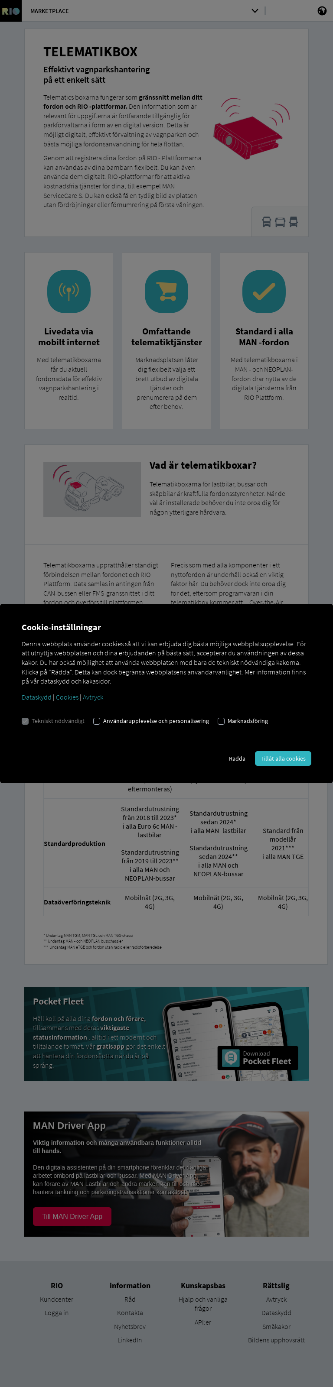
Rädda (237, 758)
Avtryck (93, 697)
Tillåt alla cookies (283, 758)
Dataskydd (37, 697)
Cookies (67, 697)
